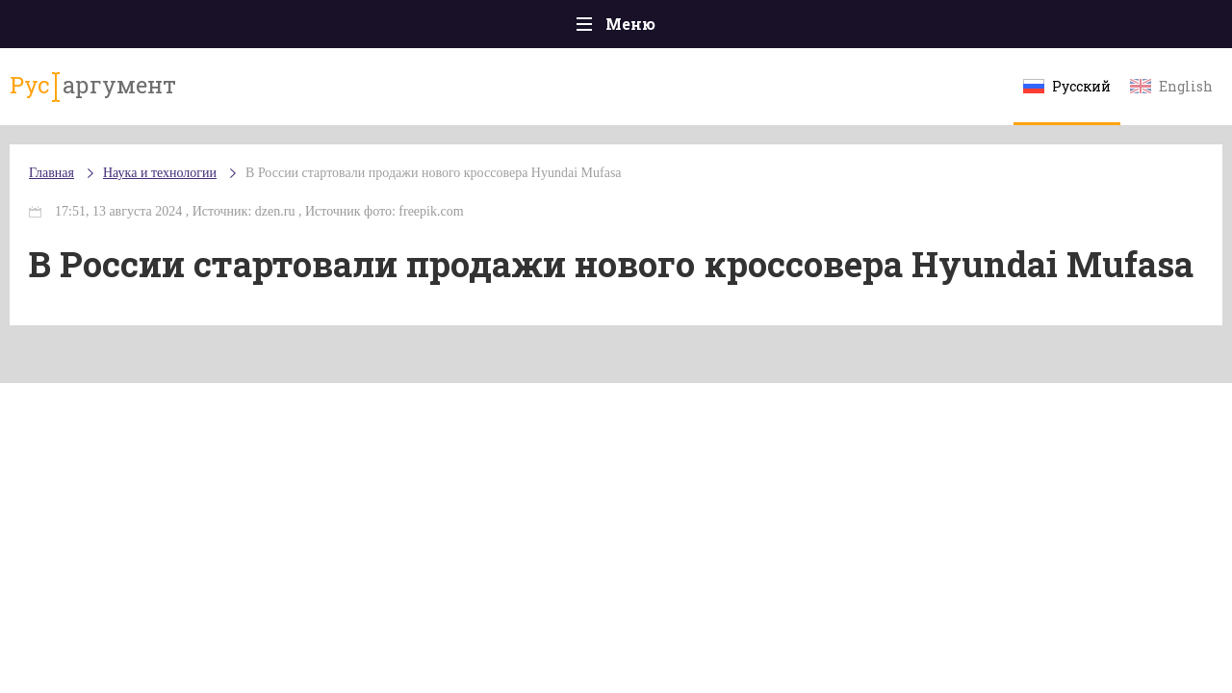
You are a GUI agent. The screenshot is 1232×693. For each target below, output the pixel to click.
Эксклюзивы (1031, 28)
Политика (336, 28)
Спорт (659, 28)
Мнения (1145, 28)
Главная (87, 28)
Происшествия (208, 28)
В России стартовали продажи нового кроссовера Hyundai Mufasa (471, 192)
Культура (912, 28)
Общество (445, 28)
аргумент (121, 95)
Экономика (559, 28)
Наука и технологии (778, 39)
